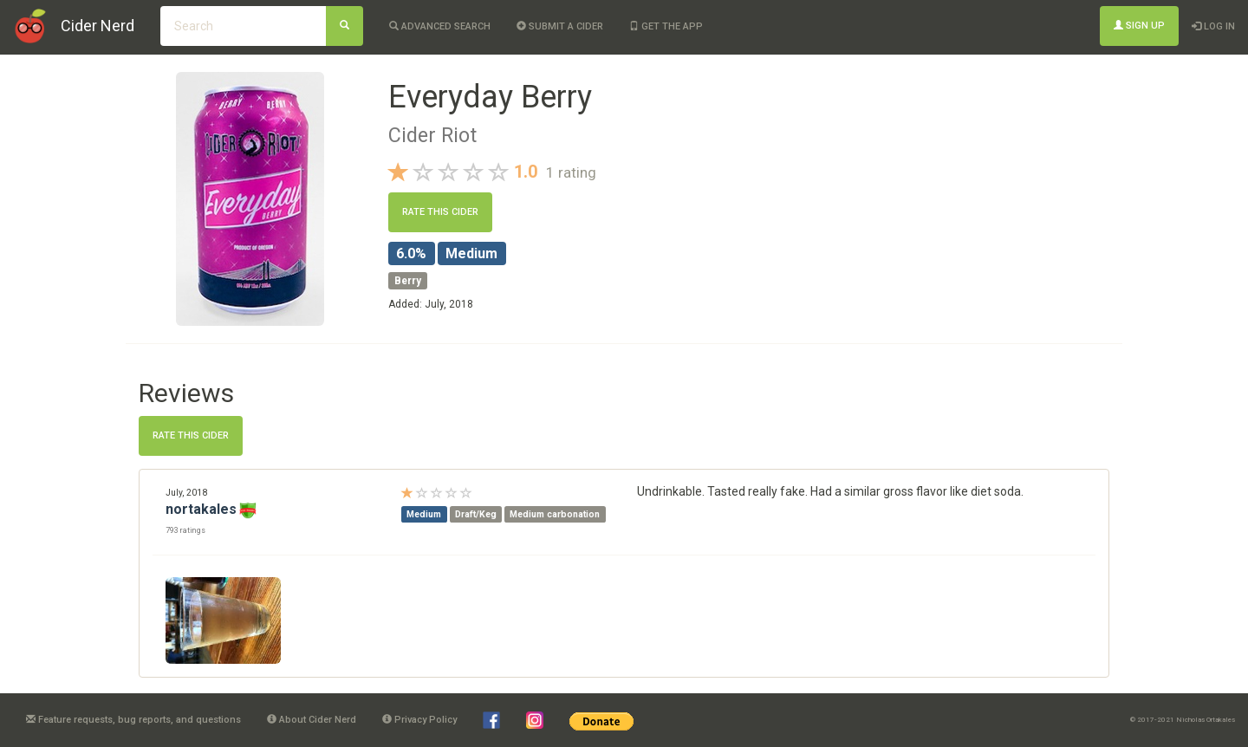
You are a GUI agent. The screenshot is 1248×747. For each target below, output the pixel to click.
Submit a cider (560, 26)
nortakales (201, 509)
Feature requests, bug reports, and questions (133, 719)
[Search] (344, 26)
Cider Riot (432, 135)
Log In (1213, 26)
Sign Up (1139, 25)
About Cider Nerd (311, 719)
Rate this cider (440, 212)
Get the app (666, 26)
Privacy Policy (419, 719)
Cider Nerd (97, 25)
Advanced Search (440, 26)
